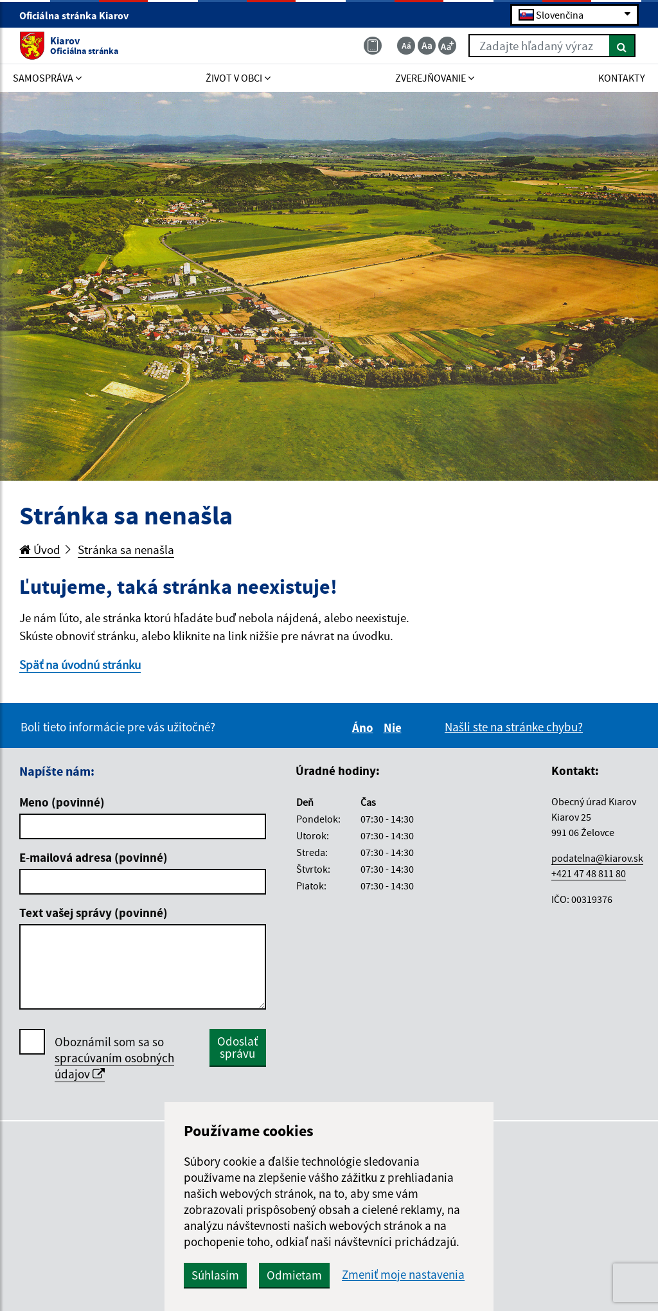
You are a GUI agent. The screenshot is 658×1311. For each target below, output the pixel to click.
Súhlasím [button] (215, 1275)
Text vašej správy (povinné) (93, 912)
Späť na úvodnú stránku (80, 664)
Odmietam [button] (294, 1275)
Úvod (39, 549)
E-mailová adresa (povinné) (93, 857)
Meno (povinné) (62, 802)
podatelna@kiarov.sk (597, 858)
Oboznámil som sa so (114, 1058)
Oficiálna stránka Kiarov (79, 15)
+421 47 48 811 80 (588, 873)
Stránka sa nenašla (126, 549)
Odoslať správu (237, 1047)
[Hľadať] (622, 45)
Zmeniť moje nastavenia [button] (403, 1275)
